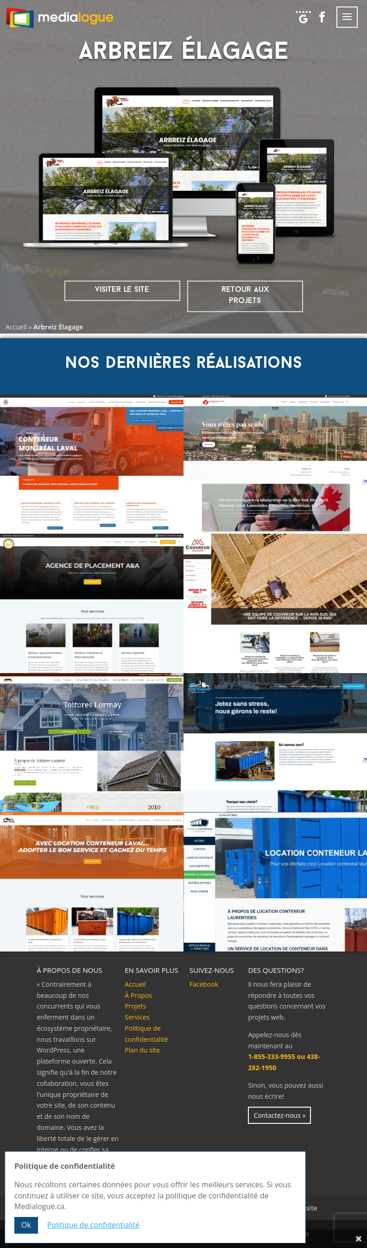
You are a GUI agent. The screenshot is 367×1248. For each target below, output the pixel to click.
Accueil (16, 326)
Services (137, 1017)
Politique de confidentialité (93, 1225)
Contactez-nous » (279, 1115)
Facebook (204, 984)
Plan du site (142, 1050)
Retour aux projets (245, 295)
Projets (135, 1006)
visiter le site (122, 290)
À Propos (138, 995)
